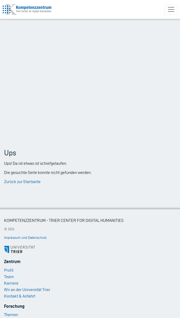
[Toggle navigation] (171, 10)
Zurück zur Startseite (22, 181)
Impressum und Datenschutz (25, 237)
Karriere (11, 283)
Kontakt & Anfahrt (19, 296)
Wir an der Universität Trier (27, 289)
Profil (8, 270)
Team (9, 276)
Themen (11, 314)
